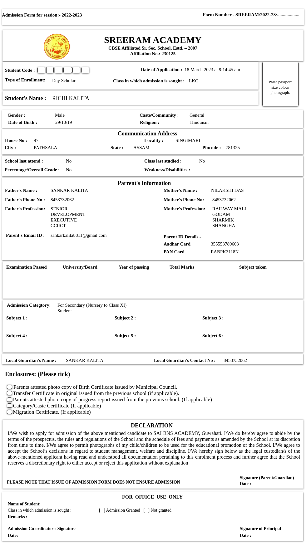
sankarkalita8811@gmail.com (78, 235)
